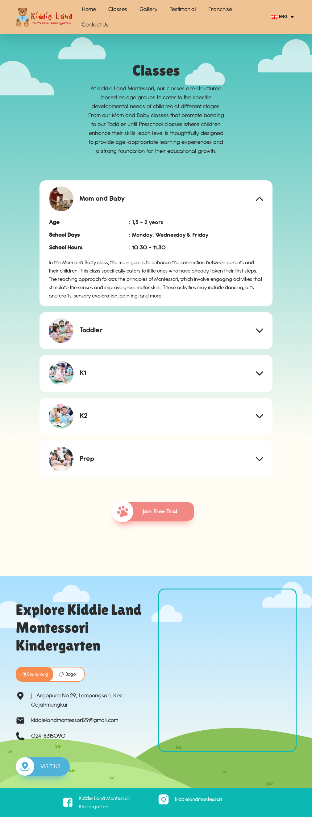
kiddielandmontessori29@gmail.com (74, 720)
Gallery (148, 9)
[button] (156, 199)
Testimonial (183, 9)
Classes (117, 9)
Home (89, 9)
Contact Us (95, 24)
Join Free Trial (147, 511)
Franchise (220, 9)
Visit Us (38, 766)
